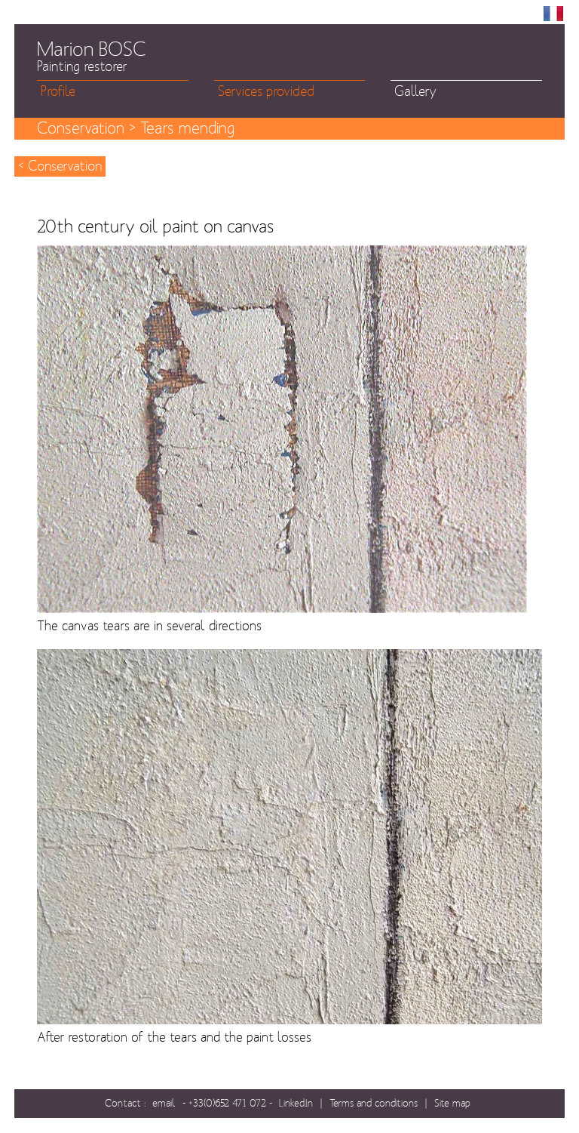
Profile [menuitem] (58, 92)
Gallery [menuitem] (415, 92)
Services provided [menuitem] (266, 92)
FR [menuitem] (553, 13)
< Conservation (60, 166)
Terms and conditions (373, 1103)
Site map (452, 1103)
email (164, 1103)
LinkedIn (296, 1103)
